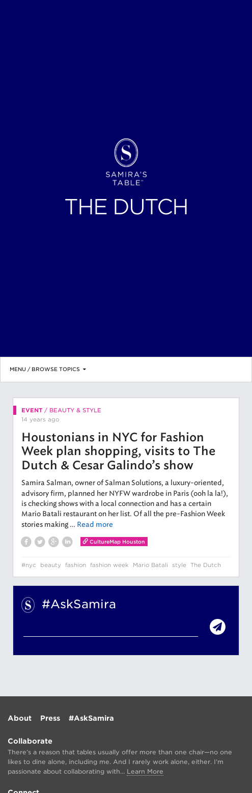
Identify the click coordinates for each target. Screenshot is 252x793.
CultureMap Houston (114, 542)
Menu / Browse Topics (48, 369)
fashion (75, 565)
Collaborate (30, 741)
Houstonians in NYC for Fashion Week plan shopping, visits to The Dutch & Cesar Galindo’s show (118, 452)
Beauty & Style (75, 410)
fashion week (109, 565)
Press (50, 718)
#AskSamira (91, 718)
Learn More (145, 771)
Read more (95, 524)
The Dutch (205, 565)
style (179, 565)
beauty (50, 565)
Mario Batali (150, 565)
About (20, 718)
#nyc (28, 565)
